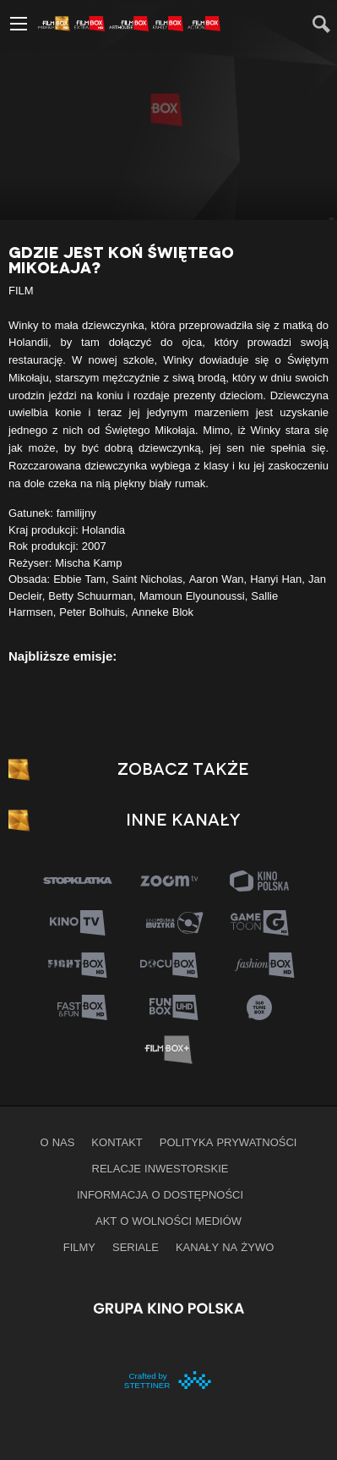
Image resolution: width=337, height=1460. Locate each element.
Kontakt (116, 1142)
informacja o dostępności (160, 1194)
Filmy (79, 1247)
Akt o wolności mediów (168, 1220)
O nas (58, 1142)
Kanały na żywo (225, 1247)
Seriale (135, 1247)
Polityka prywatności (228, 1142)
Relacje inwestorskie (160, 1168)
